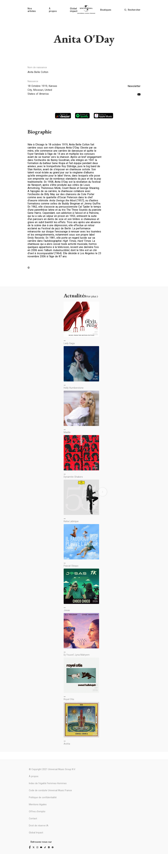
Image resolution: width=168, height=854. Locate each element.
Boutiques (105, 10)
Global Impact (36, 832)
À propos (53, 9)
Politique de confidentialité (43, 797)
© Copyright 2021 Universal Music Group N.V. (52, 769)
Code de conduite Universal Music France (50, 790)
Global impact (73, 9)
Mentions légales (38, 804)
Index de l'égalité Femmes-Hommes (48, 783)
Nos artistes (32, 9)
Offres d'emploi (37, 811)
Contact (33, 818)
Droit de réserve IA (38, 825)
